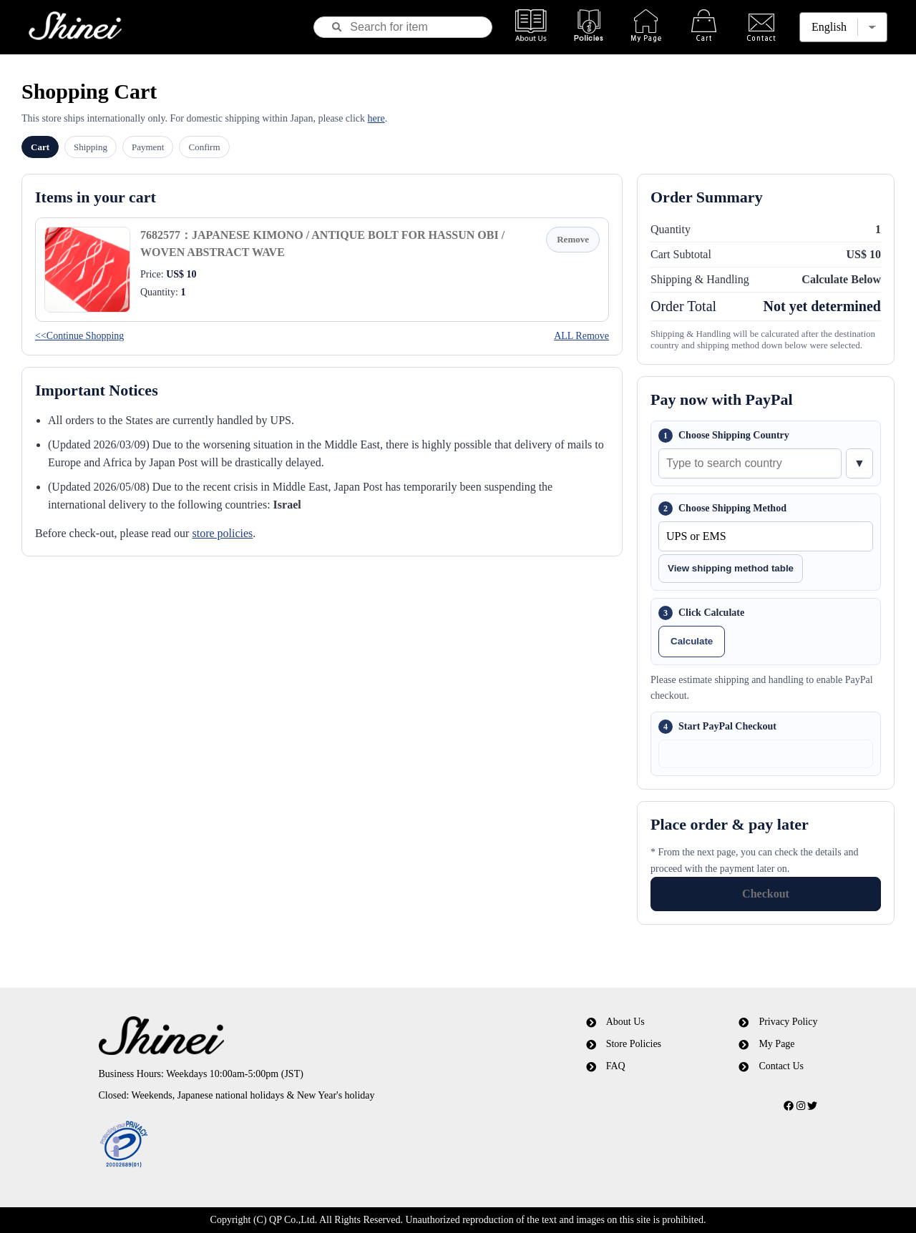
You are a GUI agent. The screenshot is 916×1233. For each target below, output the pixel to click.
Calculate (692, 641)
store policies (222, 533)
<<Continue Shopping (79, 335)
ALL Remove (581, 335)
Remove (573, 239)
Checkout (765, 894)
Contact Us (781, 1066)
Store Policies (633, 1043)
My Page (776, 1043)
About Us (625, 1021)
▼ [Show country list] (859, 463)
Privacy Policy (788, 1021)
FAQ (615, 1066)
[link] (288, 1145)
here (376, 118)
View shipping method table (731, 568)
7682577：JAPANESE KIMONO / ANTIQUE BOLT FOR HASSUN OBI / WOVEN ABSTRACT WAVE (322, 243)
